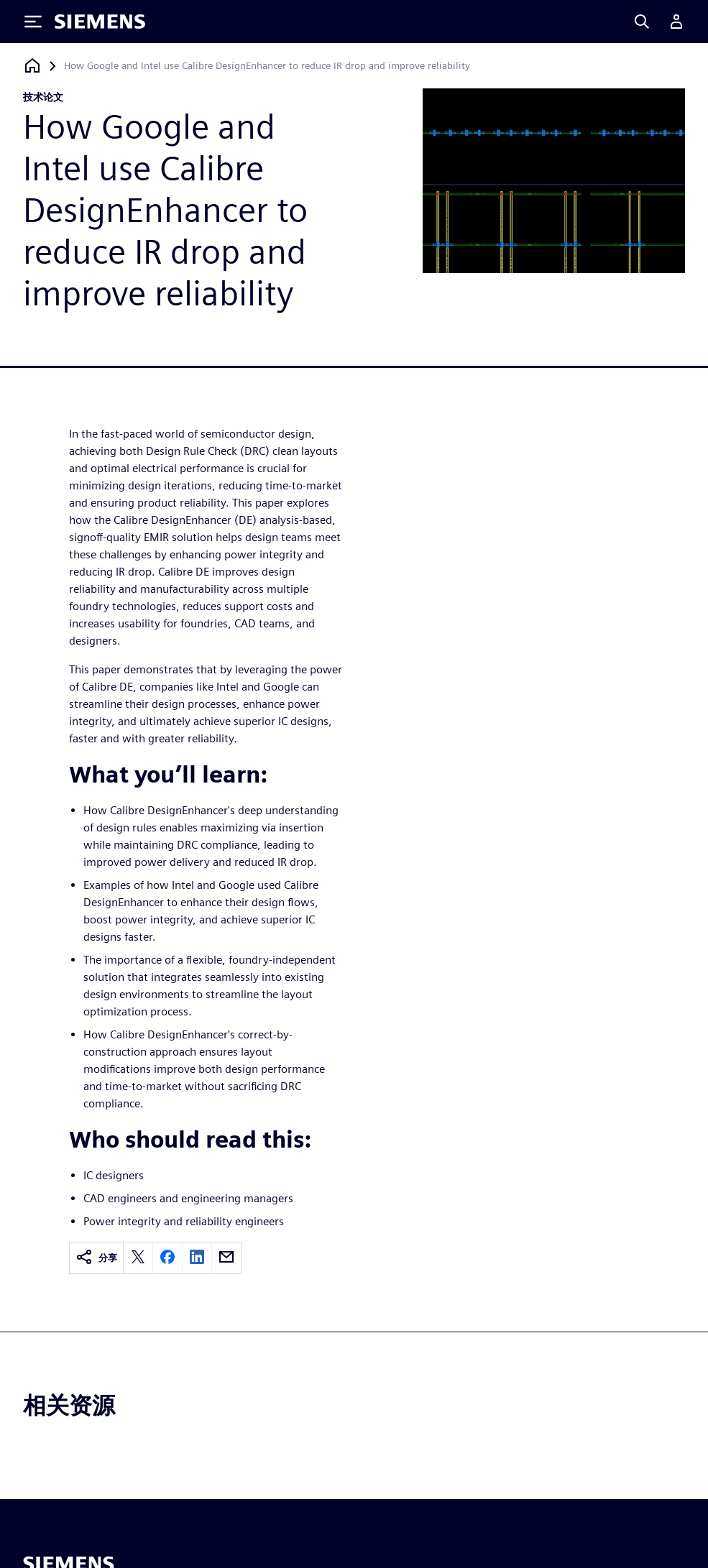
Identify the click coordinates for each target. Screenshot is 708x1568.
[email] (226, 1257)
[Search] (641, 21)
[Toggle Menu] (33, 21)
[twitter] (138, 1257)
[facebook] (167, 1257)
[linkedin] (197, 1257)
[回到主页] (32, 66)
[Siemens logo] (100, 21)
